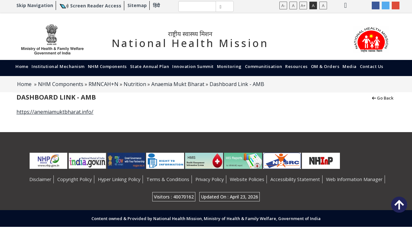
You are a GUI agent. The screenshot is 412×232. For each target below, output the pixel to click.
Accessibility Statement (295, 179)
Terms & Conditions (167, 179)
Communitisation (263, 66)
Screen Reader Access (95, 6)
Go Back (382, 97)
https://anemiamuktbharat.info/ (54, 111)
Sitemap (137, 5)
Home (21, 66)
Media (349, 66)
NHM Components (107, 66)
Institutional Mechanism (58, 66)
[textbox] (197, 6)
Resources (296, 66)
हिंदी (156, 5)
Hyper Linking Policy (119, 179)
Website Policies (247, 179)
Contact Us (371, 66)
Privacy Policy (209, 179)
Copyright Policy (74, 179)
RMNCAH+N (103, 84)
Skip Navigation (34, 5)
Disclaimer (40, 179)
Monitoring (229, 66)
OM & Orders (325, 66)
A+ (303, 5)
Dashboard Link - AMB (237, 84)
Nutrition (135, 84)
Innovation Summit (193, 66)
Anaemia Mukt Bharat (177, 84)
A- (283, 5)
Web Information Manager (354, 179)
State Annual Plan (149, 66)
